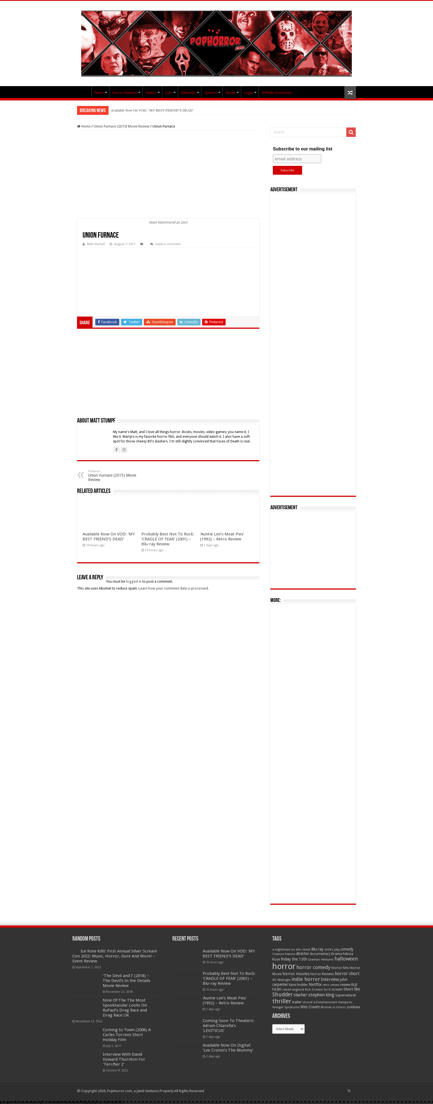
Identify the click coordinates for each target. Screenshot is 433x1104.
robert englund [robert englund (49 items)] (293, 989)
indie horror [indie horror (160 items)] (305, 979)
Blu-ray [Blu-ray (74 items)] (317, 949)
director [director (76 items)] (302, 953)
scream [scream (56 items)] (337, 989)
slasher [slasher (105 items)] (300, 994)
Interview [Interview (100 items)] (330, 979)
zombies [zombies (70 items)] (353, 1007)
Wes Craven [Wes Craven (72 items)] (310, 1007)
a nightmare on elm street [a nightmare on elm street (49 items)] (291, 949)
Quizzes (210, 93)
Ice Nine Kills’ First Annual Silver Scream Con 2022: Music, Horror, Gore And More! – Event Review (114, 956)
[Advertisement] (168, 174)
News (99, 93)
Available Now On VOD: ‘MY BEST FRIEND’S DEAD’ (152, 110)
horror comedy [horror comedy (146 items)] (313, 967)
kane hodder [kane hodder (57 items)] (298, 985)
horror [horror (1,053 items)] (283, 966)
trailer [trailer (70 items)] (297, 1002)
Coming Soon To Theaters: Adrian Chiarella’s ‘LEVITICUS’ (228, 1025)
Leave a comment (168, 244)
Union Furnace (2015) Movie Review (121, 126)
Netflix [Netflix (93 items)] (315, 984)
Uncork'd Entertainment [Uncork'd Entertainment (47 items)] (319, 1002)
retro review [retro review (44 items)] (331, 985)
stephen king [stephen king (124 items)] (321, 994)
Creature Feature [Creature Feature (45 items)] (283, 954)
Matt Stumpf (96, 244)
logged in (133, 581)
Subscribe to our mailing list (302, 149)
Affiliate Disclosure (277, 93)
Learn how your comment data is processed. (174, 588)
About (230, 93)
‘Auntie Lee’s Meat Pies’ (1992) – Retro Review (222, 537)
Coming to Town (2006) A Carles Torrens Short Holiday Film (127, 1034)
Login (248, 93)
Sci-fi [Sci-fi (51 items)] (327, 989)
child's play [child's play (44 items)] (332, 949)
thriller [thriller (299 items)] (281, 1001)
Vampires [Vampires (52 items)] (345, 1002)
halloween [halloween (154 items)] (346, 959)
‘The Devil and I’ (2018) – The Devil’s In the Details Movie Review (126, 980)
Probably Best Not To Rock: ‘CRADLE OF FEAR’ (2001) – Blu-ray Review (167, 539)
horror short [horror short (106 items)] (347, 973)
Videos (151, 93)
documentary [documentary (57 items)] (320, 954)
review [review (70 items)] (345, 985)
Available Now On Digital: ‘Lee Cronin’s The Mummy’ (228, 1048)
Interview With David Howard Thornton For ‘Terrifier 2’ (124, 1059)
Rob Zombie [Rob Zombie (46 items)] (314, 989)
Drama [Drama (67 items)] (336, 954)
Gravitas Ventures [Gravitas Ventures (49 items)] (321, 959)
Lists (168, 93)
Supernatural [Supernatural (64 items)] (345, 995)
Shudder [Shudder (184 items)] (282, 994)
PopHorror (84, 92)
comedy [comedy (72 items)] (346, 949)
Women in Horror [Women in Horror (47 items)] (333, 1007)
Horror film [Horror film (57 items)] (340, 968)
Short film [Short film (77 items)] (352, 989)
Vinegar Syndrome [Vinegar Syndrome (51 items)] (286, 1007)
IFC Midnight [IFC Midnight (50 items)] (281, 980)
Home (84, 126)
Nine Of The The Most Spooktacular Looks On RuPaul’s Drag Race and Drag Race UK (125, 1008)
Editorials (188, 93)
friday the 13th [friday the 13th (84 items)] (294, 959)
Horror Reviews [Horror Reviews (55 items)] (322, 974)
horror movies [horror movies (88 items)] (296, 973)
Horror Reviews (124, 93)
